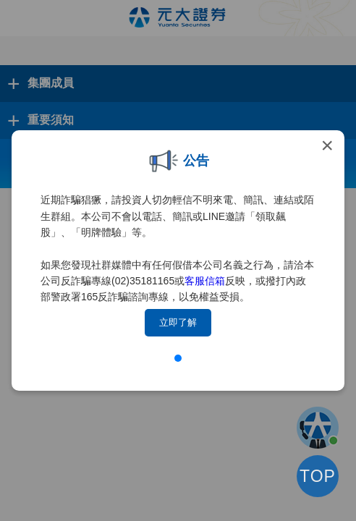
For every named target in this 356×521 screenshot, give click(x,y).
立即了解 (178, 322)
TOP (318, 476)
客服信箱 (205, 281)
